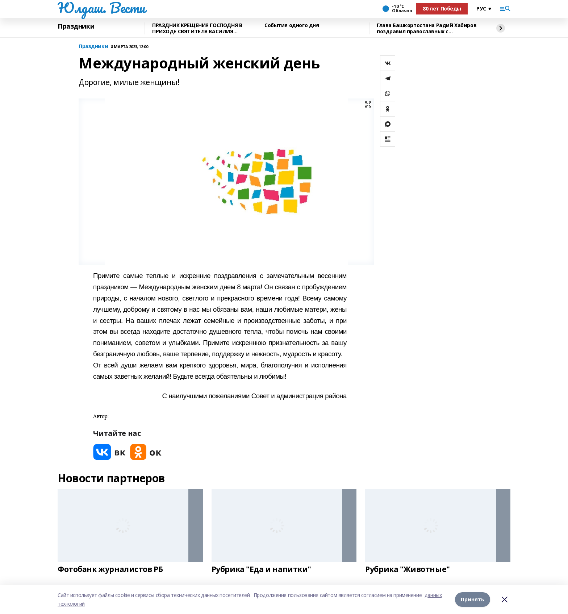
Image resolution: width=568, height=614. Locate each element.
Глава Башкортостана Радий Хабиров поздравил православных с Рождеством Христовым (426, 28)
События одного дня (291, 25)
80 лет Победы (442, 8)
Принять (472, 599)
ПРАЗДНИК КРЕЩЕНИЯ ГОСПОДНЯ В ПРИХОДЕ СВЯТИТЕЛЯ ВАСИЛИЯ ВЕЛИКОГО (197, 28)
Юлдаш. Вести (101, 7)
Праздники (76, 26)
